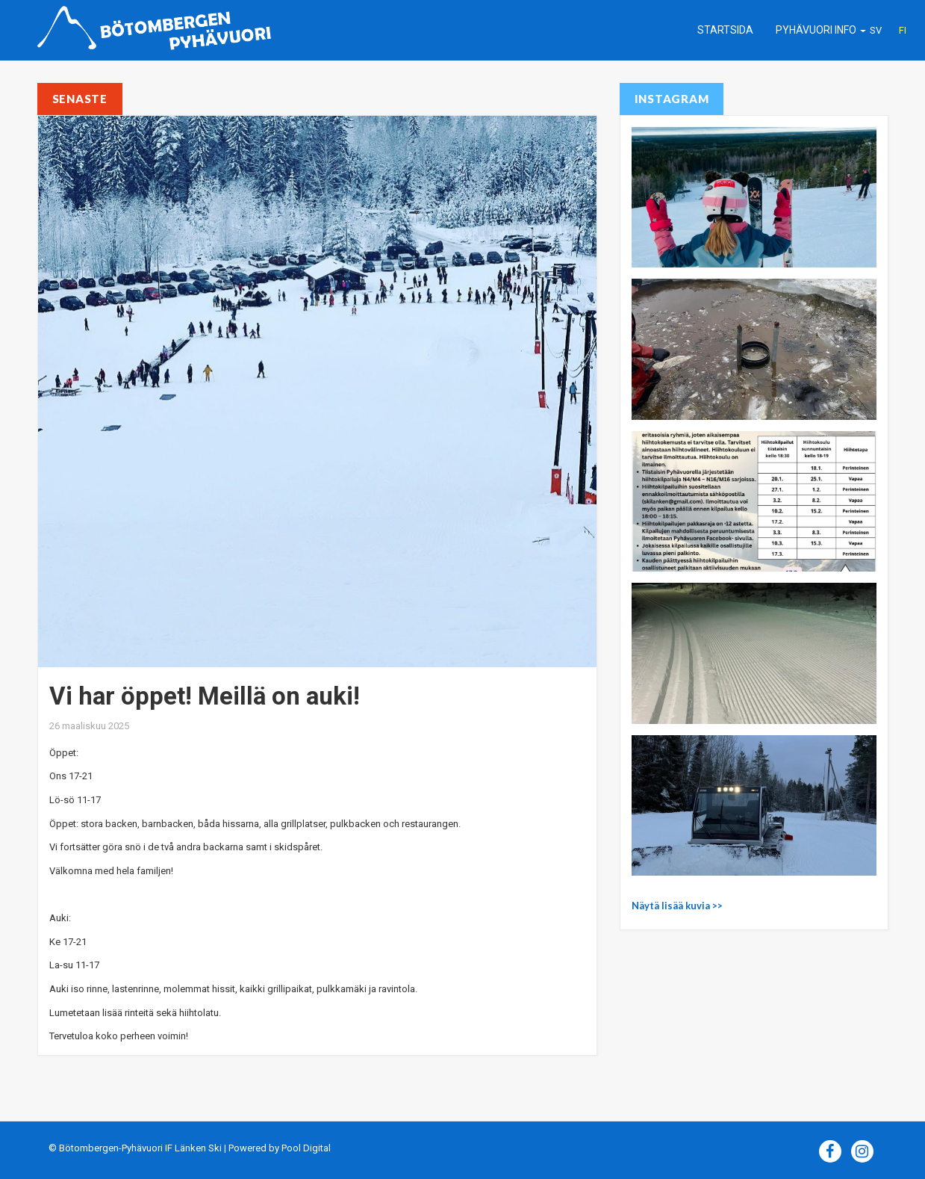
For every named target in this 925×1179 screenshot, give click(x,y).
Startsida (725, 30)
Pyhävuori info (821, 30)
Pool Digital (306, 1148)
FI (902, 30)
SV (876, 30)
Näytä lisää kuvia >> (677, 906)
